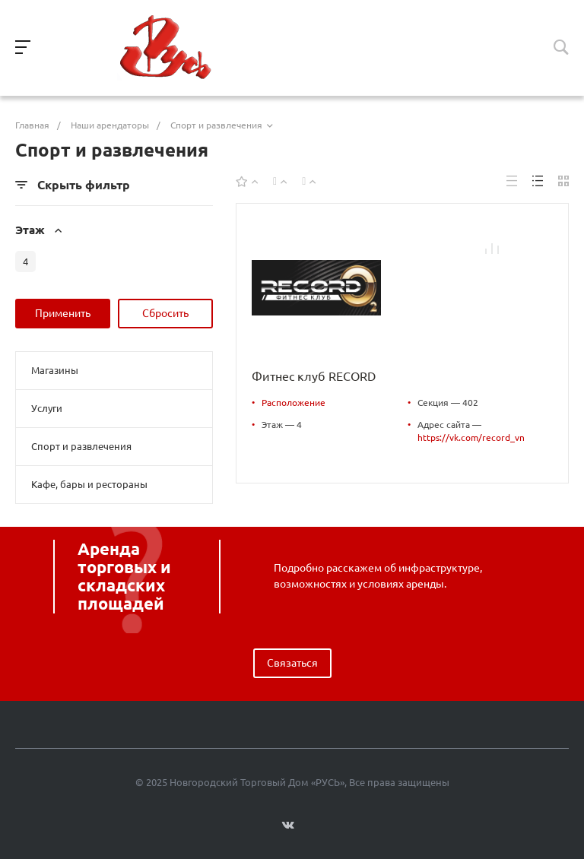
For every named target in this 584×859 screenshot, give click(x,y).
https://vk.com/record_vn (471, 437)
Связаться (292, 663)
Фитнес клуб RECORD (314, 376)
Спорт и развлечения (81, 446)
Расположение (293, 402)
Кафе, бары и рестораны (89, 484)
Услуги (46, 408)
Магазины (54, 370)
